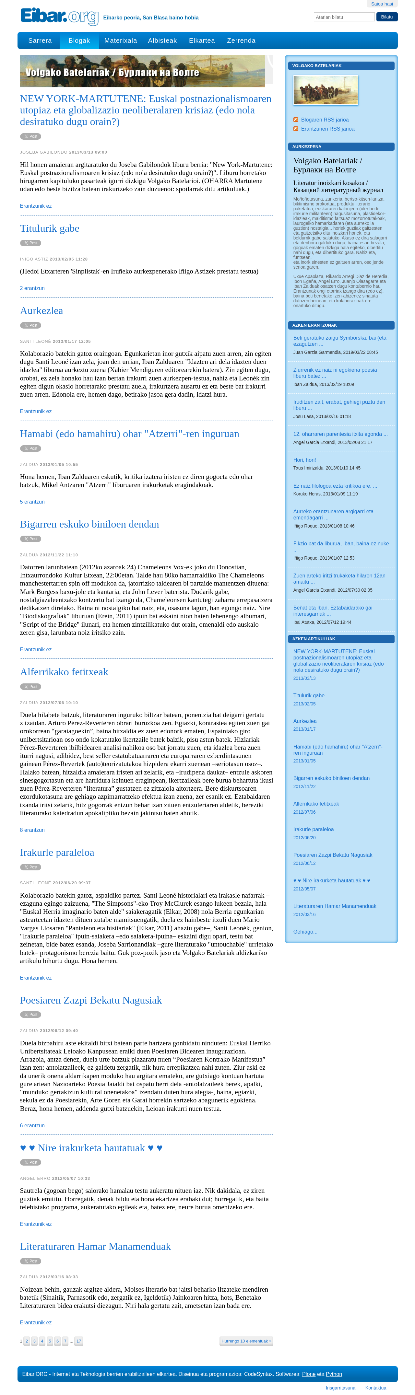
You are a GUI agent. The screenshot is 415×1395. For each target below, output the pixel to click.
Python (334, 1374)
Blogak (79, 40)
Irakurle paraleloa (341, 834)
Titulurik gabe (341, 700)
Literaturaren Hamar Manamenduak (341, 910)
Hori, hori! (304, 460)
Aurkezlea (341, 725)
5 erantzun (32, 502)
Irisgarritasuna (340, 1387)
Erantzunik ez (36, 206)
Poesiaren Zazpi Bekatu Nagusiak (341, 859)
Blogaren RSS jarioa (325, 119)
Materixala (120, 40)
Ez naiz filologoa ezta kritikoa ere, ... (335, 486)
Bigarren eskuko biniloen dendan (341, 782)
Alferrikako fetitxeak (341, 808)
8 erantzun (32, 830)
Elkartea (202, 40)
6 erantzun (32, 1125)
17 (79, 1341)
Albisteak (162, 40)
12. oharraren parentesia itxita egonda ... (340, 434)
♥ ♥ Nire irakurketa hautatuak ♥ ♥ (341, 885)
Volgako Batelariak (316, 65)
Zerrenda (241, 40)
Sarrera (40, 40)
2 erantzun (32, 288)
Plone (308, 1374)
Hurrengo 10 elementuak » (246, 1341)
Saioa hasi (382, 3)
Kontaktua (375, 1387)
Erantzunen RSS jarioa (328, 129)
